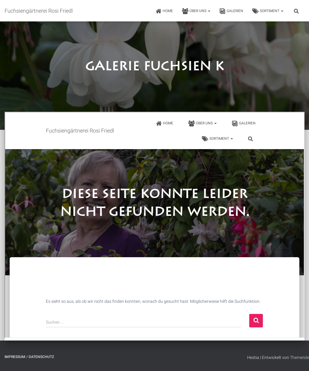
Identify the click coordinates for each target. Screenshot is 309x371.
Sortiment (267, 11)
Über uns (196, 11)
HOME (164, 11)
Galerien (231, 11)
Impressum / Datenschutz (29, 357)
